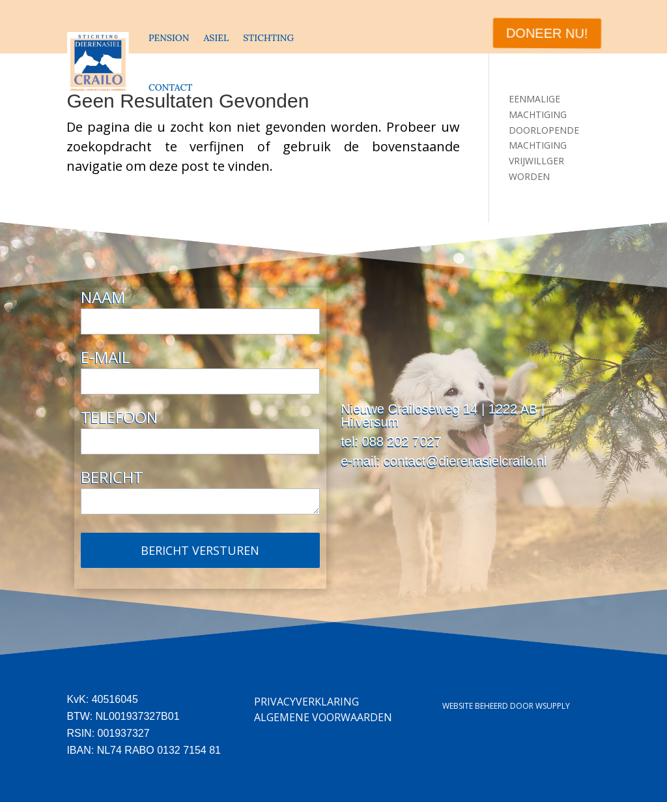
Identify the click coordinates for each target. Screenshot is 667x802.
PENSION (169, 38)
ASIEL (216, 38)
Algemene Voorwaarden (323, 717)
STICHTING (268, 38)
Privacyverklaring (306, 701)
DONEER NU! (546, 33)
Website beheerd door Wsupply (506, 705)
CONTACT (170, 87)
